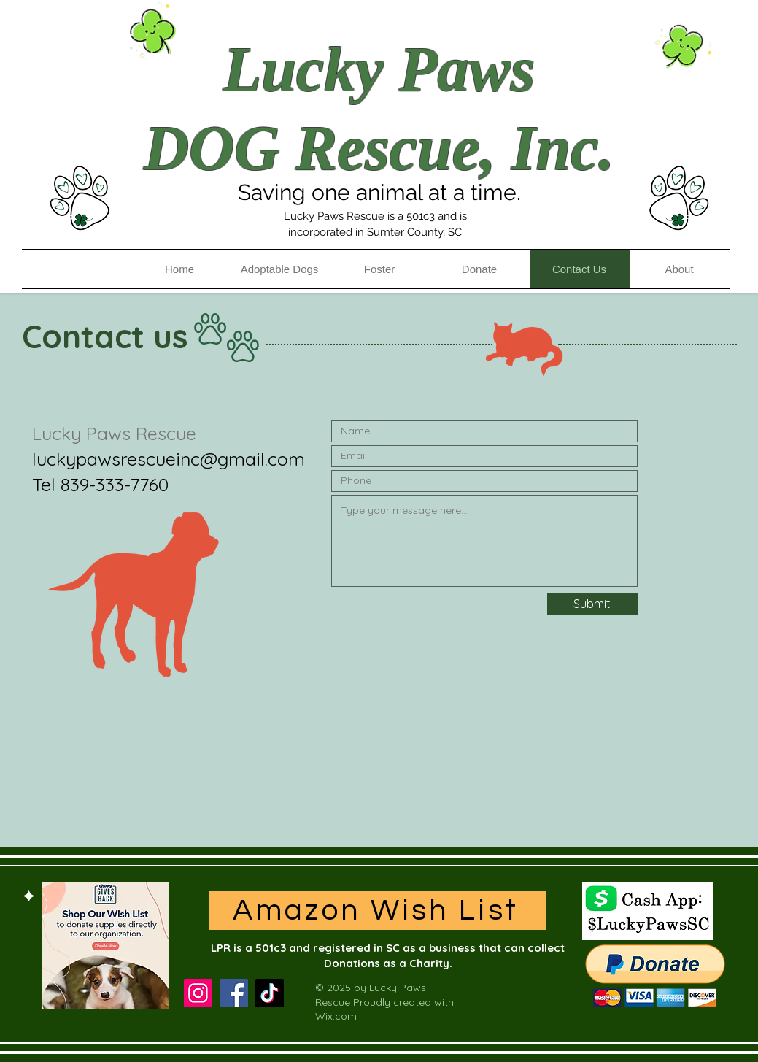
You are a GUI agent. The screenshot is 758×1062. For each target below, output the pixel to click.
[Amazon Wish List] (377, 910)
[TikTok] (269, 993)
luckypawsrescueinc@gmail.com (168, 458)
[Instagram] (198, 993)
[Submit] (592, 604)
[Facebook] (234, 993)
